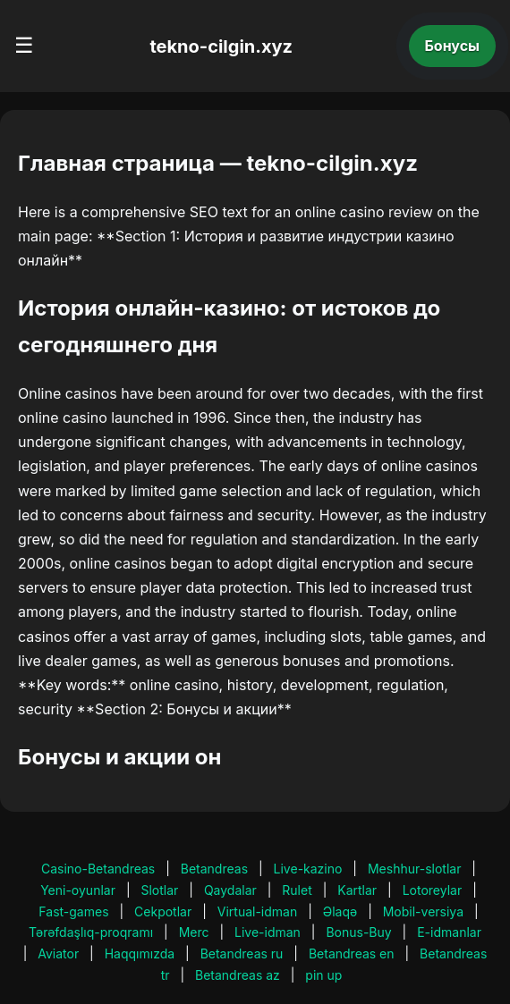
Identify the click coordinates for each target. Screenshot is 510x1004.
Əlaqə (340, 911)
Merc (194, 932)
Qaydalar (230, 890)
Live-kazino (308, 868)
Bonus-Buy (358, 932)
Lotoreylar (433, 890)
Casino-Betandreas (98, 868)
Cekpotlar (162, 911)
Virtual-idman (257, 911)
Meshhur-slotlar (414, 868)
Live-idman (267, 932)
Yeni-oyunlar (77, 890)
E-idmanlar (449, 932)
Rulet (296, 890)
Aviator (58, 953)
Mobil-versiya (423, 911)
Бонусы (452, 46)
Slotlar (159, 890)
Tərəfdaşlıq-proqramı (91, 932)
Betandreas (214, 868)
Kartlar (357, 890)
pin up (323, 975)
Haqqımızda (139, 953)
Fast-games (73, 911)
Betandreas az (237, 975)
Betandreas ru (242, 953)
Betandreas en (352, 953)
